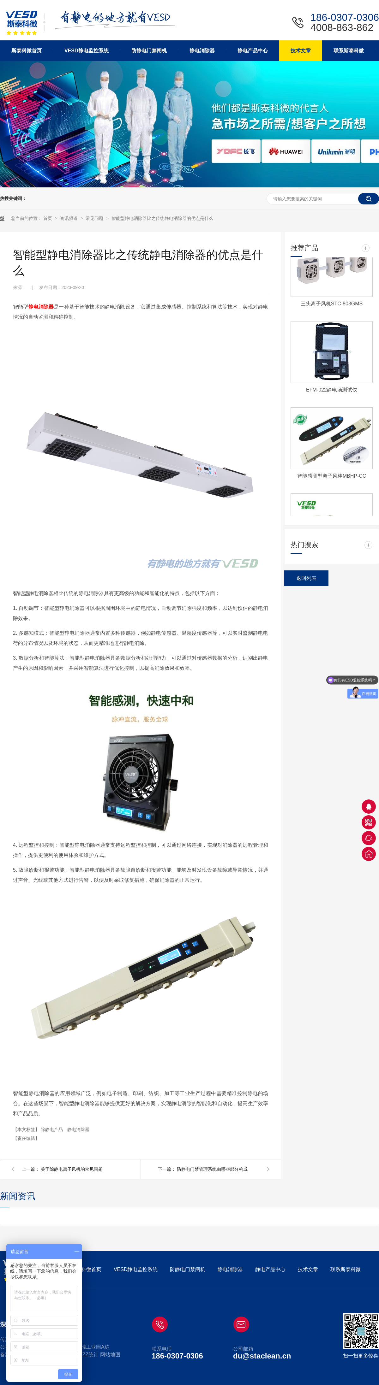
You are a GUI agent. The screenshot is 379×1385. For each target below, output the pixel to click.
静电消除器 (41, 306)
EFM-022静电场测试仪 (331, 390)
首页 (48, 218)
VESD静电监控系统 (136, 1269)
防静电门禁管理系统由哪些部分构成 (212, 1169)
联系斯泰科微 (345, 1269)
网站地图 (110, 1354)
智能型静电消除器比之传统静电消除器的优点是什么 (162, 218)
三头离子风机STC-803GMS (332, 304)
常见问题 (95, 218)
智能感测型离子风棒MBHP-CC (331, 477)
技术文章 (308, 1269)
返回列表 (306, 578)
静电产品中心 (270, 1269)
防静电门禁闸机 (187, 1269)
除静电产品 (52, 1129)
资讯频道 (69, 218)
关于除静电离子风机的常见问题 (72, 1169)
